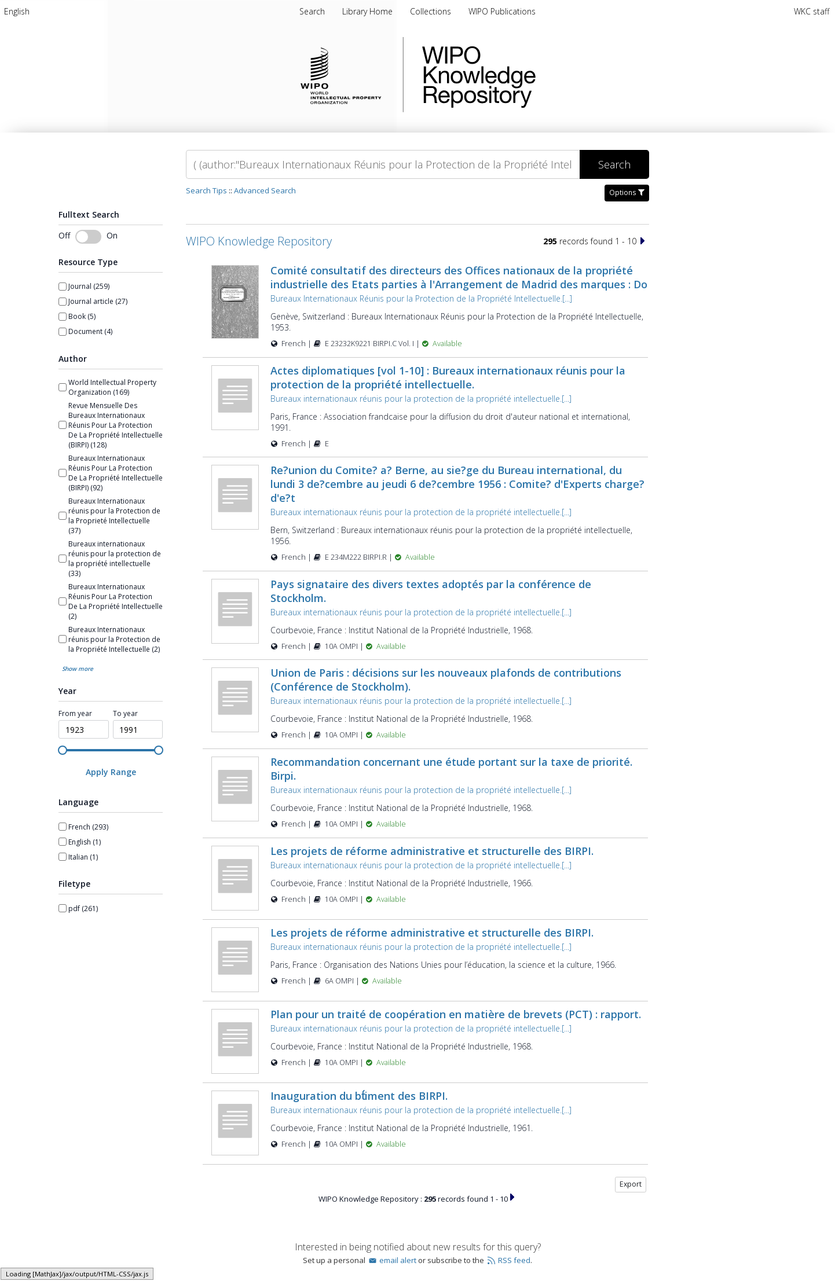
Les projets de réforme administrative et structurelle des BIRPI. (432, 851)
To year (125, 714)
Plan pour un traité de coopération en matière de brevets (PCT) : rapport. (455, 1014)
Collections (431, 11)
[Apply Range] (110, 772)
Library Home (368, 11)
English (17, 11)
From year (75, 714)
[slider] (62, 750)
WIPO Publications (502, 11)
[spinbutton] (83, 729)
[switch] (88, 237)
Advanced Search (265, 190)
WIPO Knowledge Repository (526, 74)
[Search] (383, 164)
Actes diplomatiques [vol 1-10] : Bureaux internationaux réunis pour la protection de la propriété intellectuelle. (447, 377)
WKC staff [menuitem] (811, 11)
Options (626, 192)
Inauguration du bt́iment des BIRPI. (359, 1096)
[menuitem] (17, 11)
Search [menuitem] (312, 11)
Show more (77, 669)
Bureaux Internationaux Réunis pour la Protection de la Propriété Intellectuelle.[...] (421, 298)
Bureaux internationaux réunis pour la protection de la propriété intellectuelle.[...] (421, 398)
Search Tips (206, 190)
